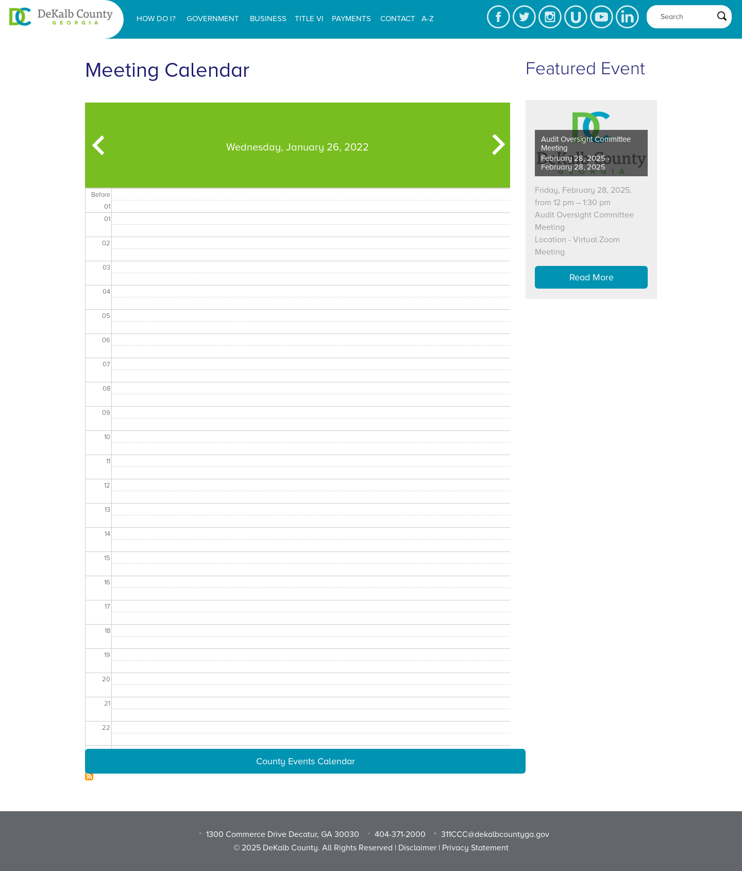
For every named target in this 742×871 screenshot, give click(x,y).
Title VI (309, 18)
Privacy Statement (475, 848)
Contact (397, 18)
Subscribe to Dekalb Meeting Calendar (89, 776)
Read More (591, 277)
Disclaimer (417, 848)
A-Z (427, 18)
